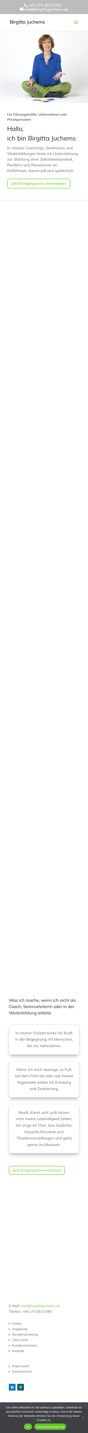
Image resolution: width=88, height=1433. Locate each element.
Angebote (20, 1329)
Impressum (20, 1366)
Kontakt (18, 1351)
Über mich (20, 1340)
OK (28, 1426)
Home (16, 1323)
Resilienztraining (25, 1334)
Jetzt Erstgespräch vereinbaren (38, 183)
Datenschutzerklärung (50, 1426)
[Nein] (83, 1418)
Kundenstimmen (24, 1345)
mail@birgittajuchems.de (40, 1306)
